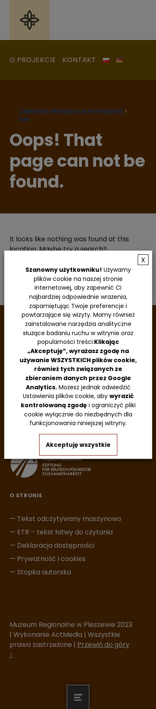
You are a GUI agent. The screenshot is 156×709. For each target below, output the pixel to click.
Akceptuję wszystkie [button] (78, 445)
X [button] (143, 259)
